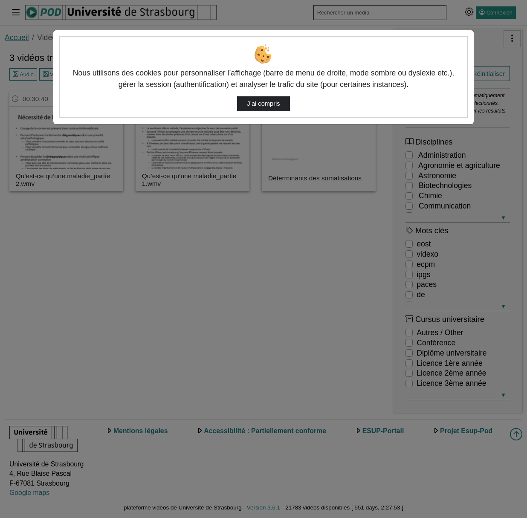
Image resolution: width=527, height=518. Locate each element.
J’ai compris (263, 103)
